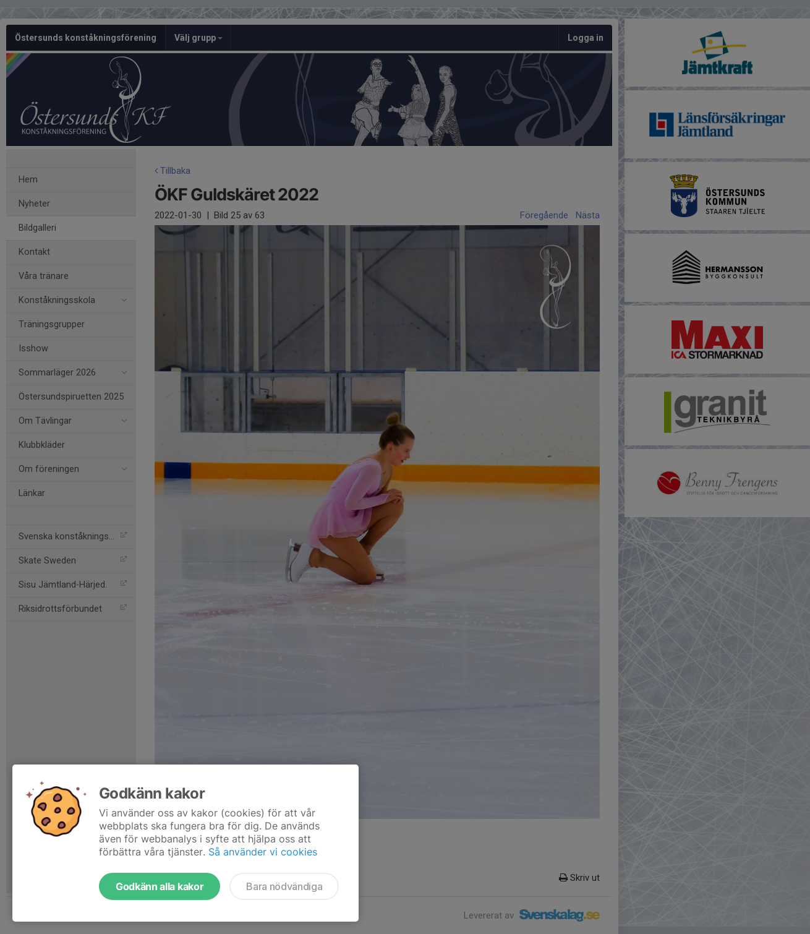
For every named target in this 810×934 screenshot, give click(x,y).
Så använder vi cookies (262, 852)
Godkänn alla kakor (159, 886)
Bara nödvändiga (284, 886)
